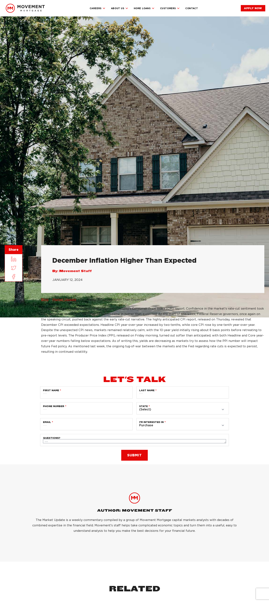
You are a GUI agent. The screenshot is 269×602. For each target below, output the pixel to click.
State (143, 406)
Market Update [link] (64, 299)
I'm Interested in (151, 422)
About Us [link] (119, 8)
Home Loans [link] (144, 8)
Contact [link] (191, 8)
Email (47, 422)
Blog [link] (45, 299)
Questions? (51, 438)
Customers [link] (170, 8)
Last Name (146, 390)
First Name (51, 390)
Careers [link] (97, 8)
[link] (25, 8)
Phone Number (53, 406)
